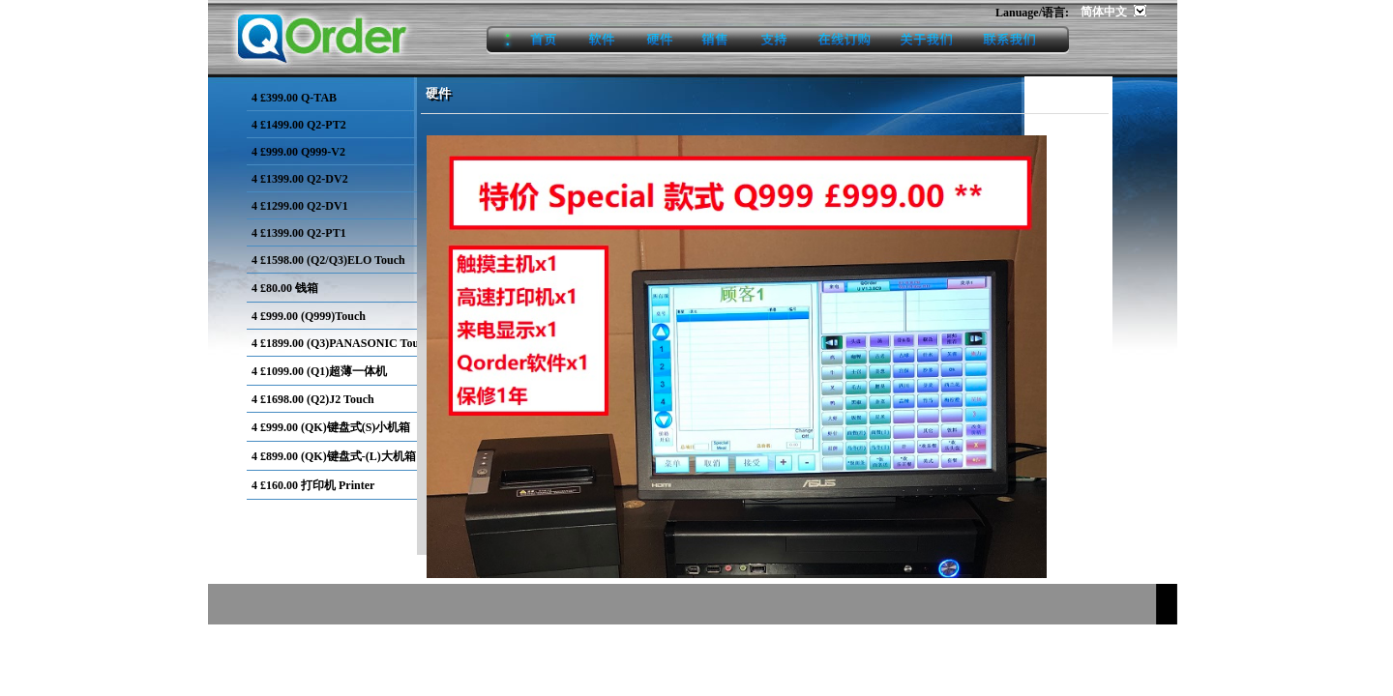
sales (717, 40)
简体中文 (1105, 11)
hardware (660, 40)
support (774, 40)
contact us (1018, 40)
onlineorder (843, 40)
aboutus (926, 40)
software (602, 40)
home (529, 40)
